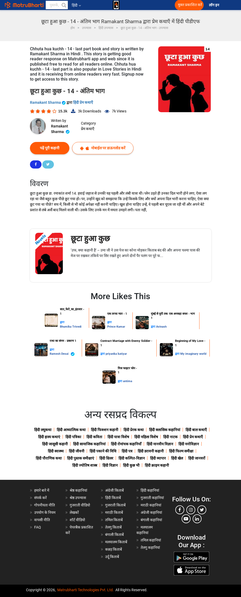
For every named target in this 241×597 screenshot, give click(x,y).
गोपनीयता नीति (44, 505)
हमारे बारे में (41, 490)
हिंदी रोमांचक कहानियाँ (126, 444)
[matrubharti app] (116, 5)
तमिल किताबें (114, 520)
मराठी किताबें (114, 512)
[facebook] (179, 509)
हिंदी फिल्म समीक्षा (181, 451)
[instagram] (190, 509)
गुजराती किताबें (115, 505)
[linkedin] (197, 518)
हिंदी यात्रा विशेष (118, 437)
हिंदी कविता (94, 437)
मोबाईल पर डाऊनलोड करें (102, 148)
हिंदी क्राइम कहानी (157, 465)
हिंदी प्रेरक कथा (134, 430)
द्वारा (62, 322)
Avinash (161, 326)
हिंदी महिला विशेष (146, 437)
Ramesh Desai (62, 354)
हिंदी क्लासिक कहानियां (164, 430)
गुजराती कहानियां (152, 498)
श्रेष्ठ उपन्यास (78, 498)
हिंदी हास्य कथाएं (49, 437)
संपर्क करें (40, 498)
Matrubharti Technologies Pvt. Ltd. (85, 590)
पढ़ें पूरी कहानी (49, 148)
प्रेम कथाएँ (87, 129)
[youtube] (186, 518)
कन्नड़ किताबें (113, 549)
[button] (63, 5)
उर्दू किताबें (112, 557)
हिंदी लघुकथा (43, 430)
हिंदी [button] (76, 5)
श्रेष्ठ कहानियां (78, 490)
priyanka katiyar (116, 354)
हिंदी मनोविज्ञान (188, 444)
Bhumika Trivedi (70, 326)
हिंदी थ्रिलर (106, 458)
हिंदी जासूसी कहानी (55, 444)
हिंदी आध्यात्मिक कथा (71, 430)
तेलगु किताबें (113, 527)
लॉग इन (214, 5)
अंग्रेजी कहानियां (151, 512)
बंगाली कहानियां (151, 520)
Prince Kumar (116, 326)
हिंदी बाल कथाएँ (196, 430)
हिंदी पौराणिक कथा (49, 458)
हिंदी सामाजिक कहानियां (89, 444)
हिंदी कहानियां (150, 490)
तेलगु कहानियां (150, 547)
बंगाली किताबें (114, 534)
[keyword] (57, 5)
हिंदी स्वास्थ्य (56, 451)
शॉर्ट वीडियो (77, 520)
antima (127, 381)
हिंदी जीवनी (76, 451)
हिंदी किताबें (113, 498)
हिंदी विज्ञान (110, 465)
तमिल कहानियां (151, 540)
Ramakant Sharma (48, 102)
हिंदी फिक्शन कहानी (104, 430)
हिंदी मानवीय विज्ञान (160, 444)
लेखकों (74, 512)
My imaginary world (193, 354)
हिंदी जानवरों (196, 458)
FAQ (37, 527)
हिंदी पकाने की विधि (103, 451)
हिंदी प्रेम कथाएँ (83, 102)
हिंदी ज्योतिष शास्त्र (84, 465)
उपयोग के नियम (44, 512)
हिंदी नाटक (170, 437)
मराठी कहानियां (151, 505)
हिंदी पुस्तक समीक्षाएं (80, 458)
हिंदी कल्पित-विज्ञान (132, 458)
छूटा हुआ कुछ (90, 238)
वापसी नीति (42, 520)
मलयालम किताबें (116, 542)
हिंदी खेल (177, 458)
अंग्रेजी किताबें (114, 490)
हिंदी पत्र (127, 451)
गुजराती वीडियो (80, 505)
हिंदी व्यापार (158, 458)
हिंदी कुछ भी (131, 465)
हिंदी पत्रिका (73, 437)
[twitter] (201, 509)
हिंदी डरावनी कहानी (151, 451)
